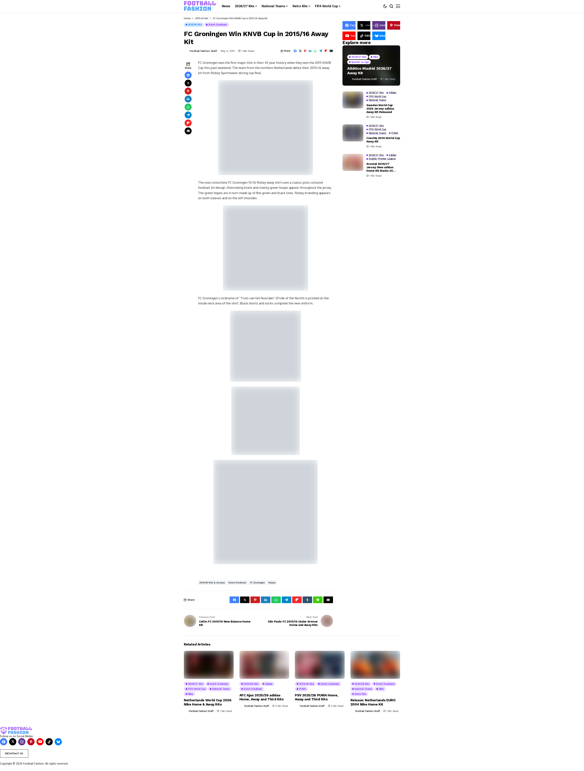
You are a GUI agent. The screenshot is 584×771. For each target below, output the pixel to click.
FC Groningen (257, 582)
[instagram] (378, 25)
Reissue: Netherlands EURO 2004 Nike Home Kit (373, 702)
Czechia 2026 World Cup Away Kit (383, 139)
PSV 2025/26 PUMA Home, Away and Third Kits (316, 697)
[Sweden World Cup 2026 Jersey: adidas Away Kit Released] (352, 99)
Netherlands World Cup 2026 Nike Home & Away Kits (207, 702)
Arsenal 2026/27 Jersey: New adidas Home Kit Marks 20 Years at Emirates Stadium (380, 167)
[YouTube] (349, 36)
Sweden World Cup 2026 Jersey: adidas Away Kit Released (380, 108)
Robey (271, 582)
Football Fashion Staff (203, 50)
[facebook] (349, 25)
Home (187, 18)
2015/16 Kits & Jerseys (212, 582)
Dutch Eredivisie (237, 582)
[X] (364, 25)
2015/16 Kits (202, 18)
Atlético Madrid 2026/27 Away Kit (369, 70)
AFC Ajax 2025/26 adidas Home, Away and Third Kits (261, 697)
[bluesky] (58, 741)
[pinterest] (393, 25)
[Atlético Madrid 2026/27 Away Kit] (371, 65)
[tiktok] (49, 741)
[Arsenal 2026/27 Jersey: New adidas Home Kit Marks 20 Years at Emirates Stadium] (352, 162)
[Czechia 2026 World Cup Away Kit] (352, 132)
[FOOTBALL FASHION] (200, 6)
